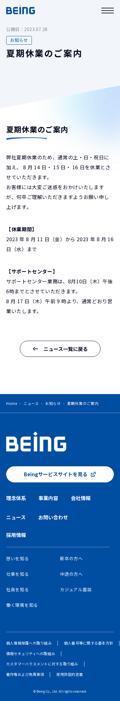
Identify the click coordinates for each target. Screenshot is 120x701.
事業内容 (48, 498)
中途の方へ (71, 574)
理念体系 (16, 498)
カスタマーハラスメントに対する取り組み (42, 663)
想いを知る (17, 558)
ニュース (31, 403)
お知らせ (53, 403)
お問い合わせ (53, 517)
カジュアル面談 (76, 589)
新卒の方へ (71, 558)
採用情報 (16, 535)
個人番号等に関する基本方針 (88, 643)
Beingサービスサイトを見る (56, 474)
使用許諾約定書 (69, 674)
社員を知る (17, 589)
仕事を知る (17, 574)
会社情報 (81, 498)
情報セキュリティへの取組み (30, 653)
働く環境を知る (22, 605)
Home (11, 403)
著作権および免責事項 (25, 674)
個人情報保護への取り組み (29, 643)
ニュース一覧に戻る (60, 349)
